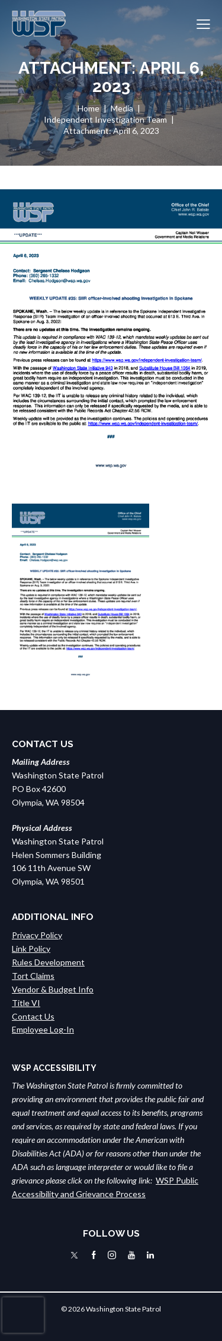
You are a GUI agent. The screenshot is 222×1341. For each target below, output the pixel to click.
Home (88, 108)
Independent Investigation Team (105, 119)
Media (122, 108)
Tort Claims (33, 976)
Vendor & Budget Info (53, 989)
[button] (203, 24)
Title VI (26, 1003)
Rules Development (48, 962)
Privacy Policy (37, 935)
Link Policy (31, 949)
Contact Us (33, 1016)
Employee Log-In (43, 1029)
